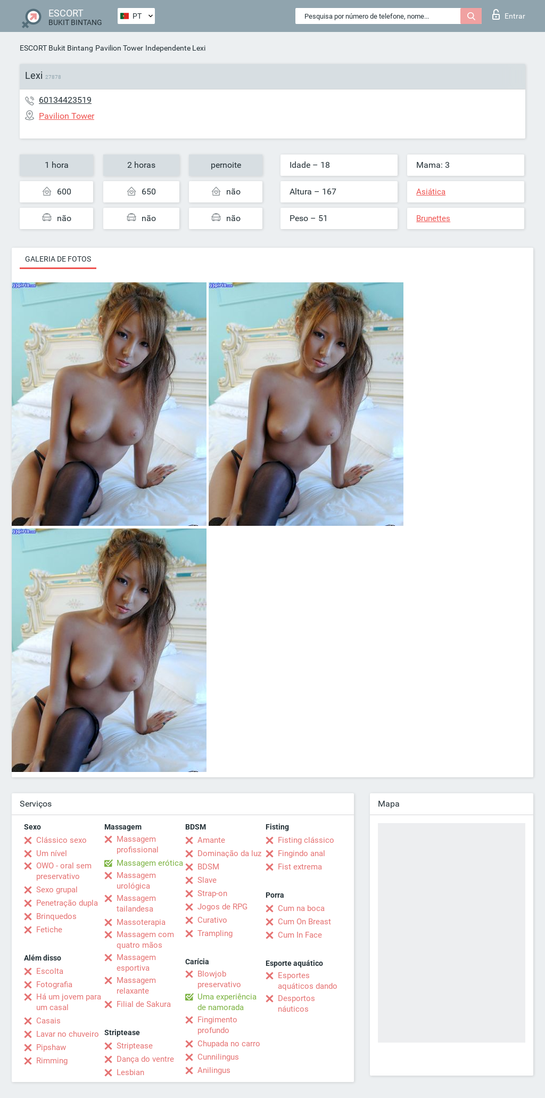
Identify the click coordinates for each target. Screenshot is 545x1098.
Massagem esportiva (136, 963)
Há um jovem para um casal (68, 1002)
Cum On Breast (304, 921)
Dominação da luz (229, 853)
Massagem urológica (136, 881)
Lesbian (130, 1072)
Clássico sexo (61, 840)
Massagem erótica (150, 863)
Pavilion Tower (119, 48)
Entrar (508, 14)
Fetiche (49, 929)
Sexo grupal (57, 889)
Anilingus (213, 1070)
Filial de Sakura (144, 1004)
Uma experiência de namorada (227, 1002)
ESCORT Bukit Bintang (56, 48)
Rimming (52, 1061)
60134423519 (65, 100)
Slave (207, 880)
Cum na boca (301, 908)
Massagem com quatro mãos (145, 940)
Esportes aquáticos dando (307, 981)
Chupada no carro (228, 1043)
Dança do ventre (145, 1059)
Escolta (49, 971)
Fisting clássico (306, 840)
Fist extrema (300, 867)
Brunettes (433, 218)
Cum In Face (300, 935)
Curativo (212, 920)
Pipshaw (51, 1047)
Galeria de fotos (58, 259)
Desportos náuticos (296, 1004)
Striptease (135, 1046)
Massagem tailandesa (136, 903)
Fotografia (54, 984)
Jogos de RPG (222, 907)
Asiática (430, 192)
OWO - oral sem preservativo (64, 871)
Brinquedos (56, 916)
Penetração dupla (67, 903)
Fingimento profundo (217, 1025)
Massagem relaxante (136, 985)
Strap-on (212, 893)
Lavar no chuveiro (67, 1034)
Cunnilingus (218, 1057)
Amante (211, 840)
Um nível (51, 853)
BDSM (208, 867)
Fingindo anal (301, 853)
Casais (48, 1021)
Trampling (215, 933)
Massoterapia (141, 922)
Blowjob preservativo (219, 979)
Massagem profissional (138, 844)
